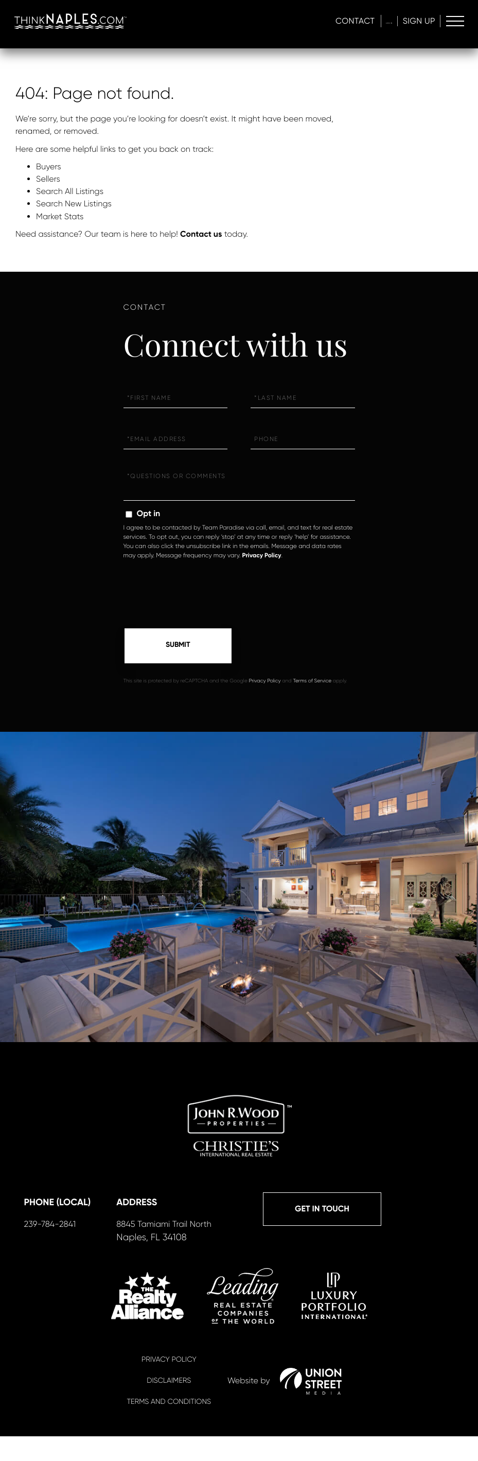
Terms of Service (312, 682)
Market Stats (59, 216)
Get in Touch (83, 1233)
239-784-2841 (191, 1248)
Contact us (201, 234)
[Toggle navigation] (454, 21)
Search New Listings (74, 203)
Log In (375, 21)
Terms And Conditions (169, 1427)
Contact (328, 21)
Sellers (48, 179)
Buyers (48, 166)
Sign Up (415, 21)
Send (178, 646)
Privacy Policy (261, 555)
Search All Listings (69, 191)
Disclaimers (169, 1406)
